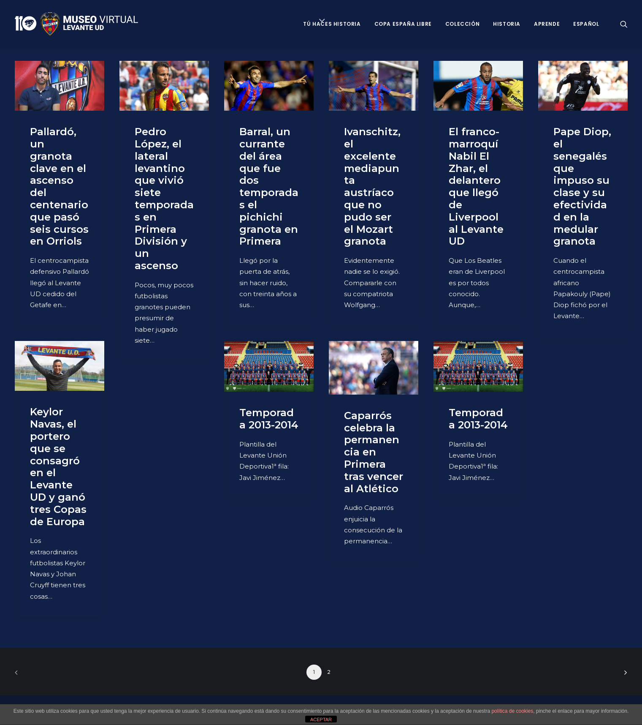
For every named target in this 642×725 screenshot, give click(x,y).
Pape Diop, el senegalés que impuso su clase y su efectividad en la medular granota (582, 186)
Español (586, 23)
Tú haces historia (331, 23)
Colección (462, 23)
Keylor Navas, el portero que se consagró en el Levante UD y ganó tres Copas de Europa (58, 466)
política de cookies (512, 711)
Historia (506, 23)
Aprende (547, 23)
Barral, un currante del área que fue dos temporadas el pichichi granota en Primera (268, 186)
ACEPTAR (321, 719)
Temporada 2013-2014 (268, 418)
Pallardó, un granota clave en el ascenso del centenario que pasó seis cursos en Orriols (59, 186)
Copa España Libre (403, 23)
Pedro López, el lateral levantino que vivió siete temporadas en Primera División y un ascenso (164, 198)
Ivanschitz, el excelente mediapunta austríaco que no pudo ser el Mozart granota (372, 186)
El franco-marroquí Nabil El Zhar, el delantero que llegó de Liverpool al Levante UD (476, 186)
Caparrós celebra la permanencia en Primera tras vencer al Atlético (373, 452)
